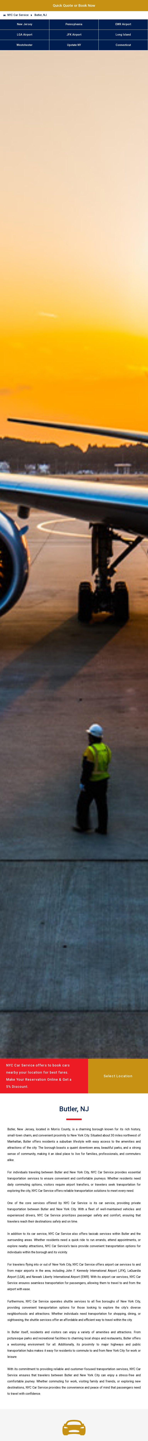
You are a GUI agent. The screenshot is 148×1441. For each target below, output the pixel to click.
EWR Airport (123, 24)
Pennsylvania (74, 24)
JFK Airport (73, 34)
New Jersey (24, 24)
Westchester (25, 45)
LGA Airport (24, 34)
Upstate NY (74, 45)
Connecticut (123, 45)
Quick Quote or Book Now (74, 5)
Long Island (123, 34)
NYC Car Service (18, 15)
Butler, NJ (40, 15)
